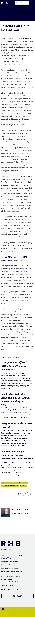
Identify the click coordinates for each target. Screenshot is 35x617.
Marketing (23, 485)
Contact (18, 596)
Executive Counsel (7, 565)
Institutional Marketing (9, 568)
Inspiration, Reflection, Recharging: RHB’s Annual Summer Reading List (15, 398)
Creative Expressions (20, 483)
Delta (24, 38)
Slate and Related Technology (11, 572)
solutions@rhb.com (9, 589)
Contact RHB (6, 257)
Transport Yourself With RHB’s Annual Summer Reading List (14, 366)
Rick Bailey (20, 509)
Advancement (6, 483)
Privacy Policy (15, 615)
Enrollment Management (10, 485)
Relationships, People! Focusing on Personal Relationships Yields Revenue (17, 455)
